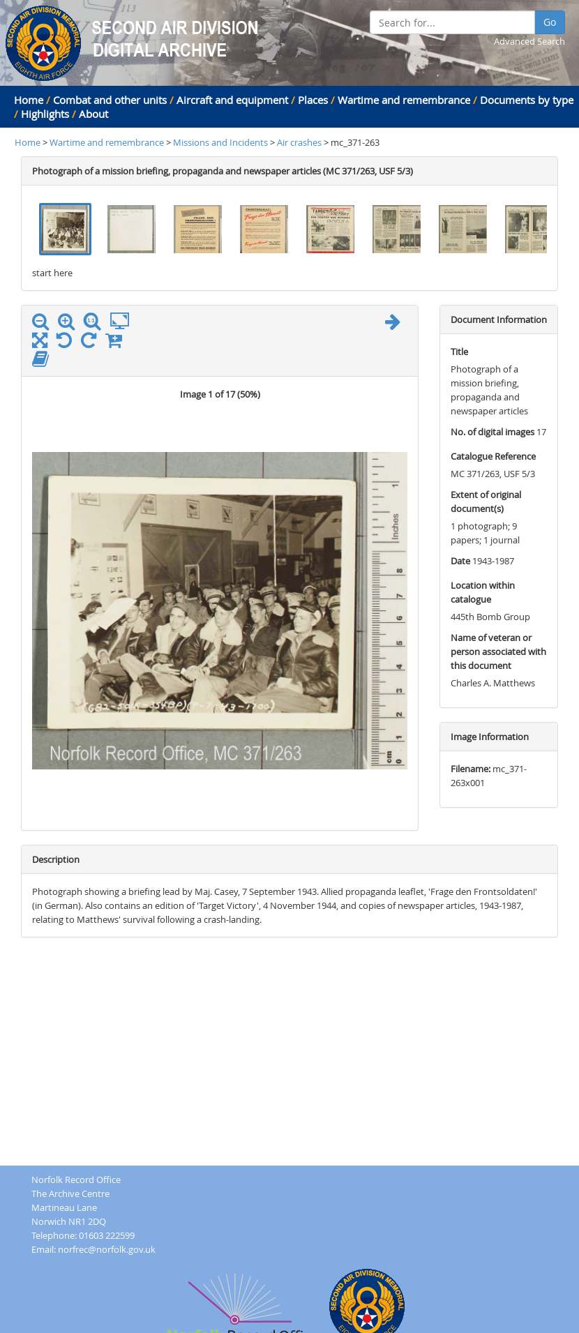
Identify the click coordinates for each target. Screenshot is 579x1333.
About (93, 114)
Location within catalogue (483, 592)
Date (460, 561)
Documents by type (526, 100)
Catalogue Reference (493, 456)
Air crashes (299, 142)
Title (459, 351)
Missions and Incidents (221, 142)
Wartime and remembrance (404, 100)
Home (28, 100)
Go (549, 22)
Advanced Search (529, 41)
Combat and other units (110, 100)
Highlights (45, 114)
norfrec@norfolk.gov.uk (107, 1249)
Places (313, 100)
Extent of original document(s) (486, 501)
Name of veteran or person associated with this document (498, 651)
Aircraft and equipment (232, 100)
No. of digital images (492, 431)
